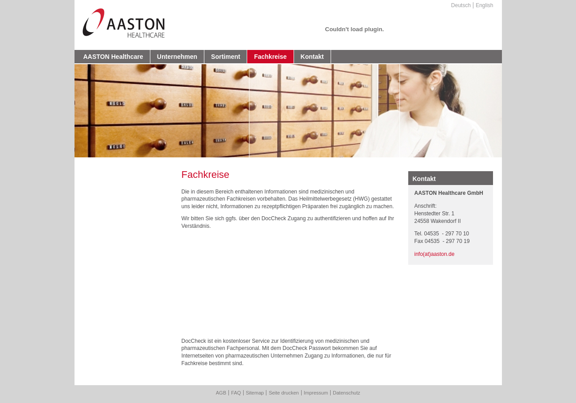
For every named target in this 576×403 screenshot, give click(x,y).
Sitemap (255, 392)
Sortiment (225, 56)
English (484, 5)
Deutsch (461, 5)
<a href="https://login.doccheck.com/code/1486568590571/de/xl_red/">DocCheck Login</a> (286, 285)
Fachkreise (270, 56)
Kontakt (312, 56)
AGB (221, 392)
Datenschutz (346, 392)
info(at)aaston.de (434, 254)
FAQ (236, 392)
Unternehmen (177, 56)
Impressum (316, 392)
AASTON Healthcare (113, 56)
